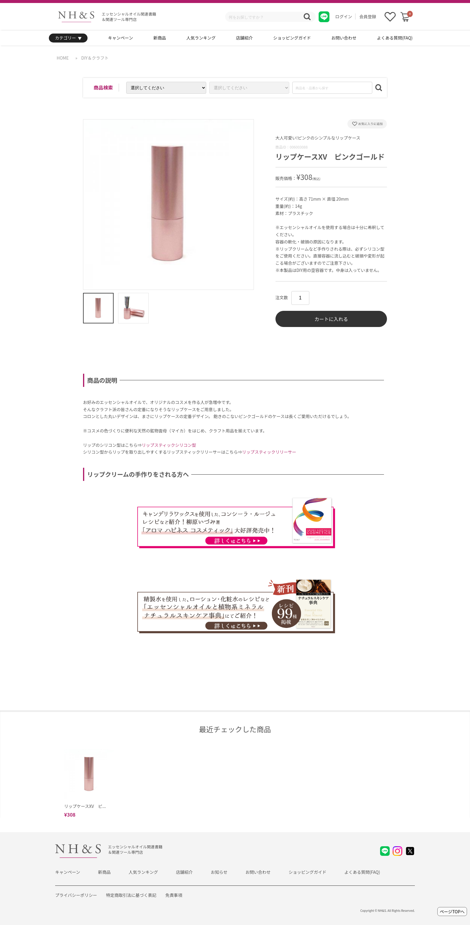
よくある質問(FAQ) (394, 38)
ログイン (343, 16)
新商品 (159, 38)
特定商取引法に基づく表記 (131, 895)
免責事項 (173, 895)
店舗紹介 (244, 38)
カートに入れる (331, 319)
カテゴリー (68, 38)
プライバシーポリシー (76, 895)
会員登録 (367, 16)
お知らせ (219, 872)
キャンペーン (120, 38)
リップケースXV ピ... (85, 806)
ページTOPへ (452, 912)
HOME (63, 58)
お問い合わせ (343, 38)
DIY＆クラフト (95, 58)
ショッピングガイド (292, 38)
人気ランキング (201, 38)
